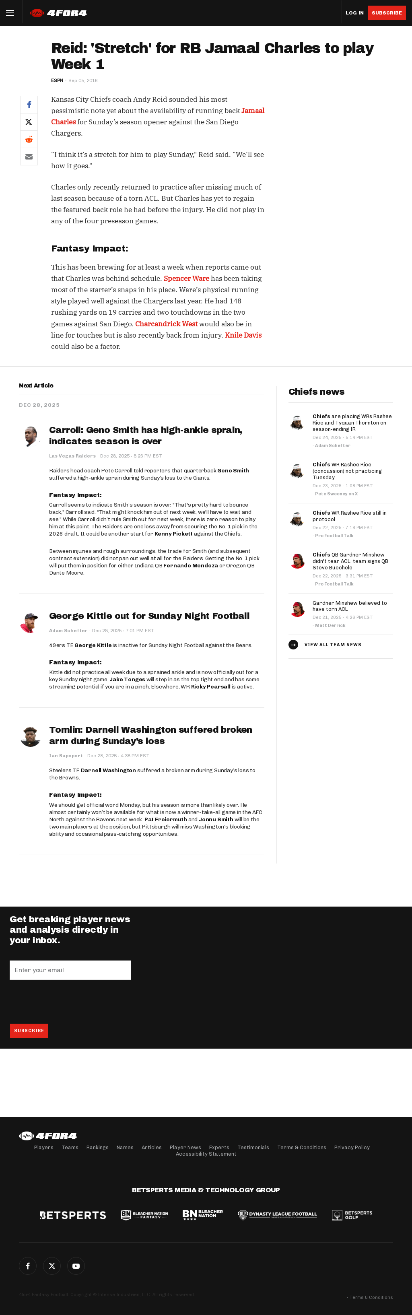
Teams (70, 1147)
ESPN (57, 80)
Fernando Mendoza (190, 565)
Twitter (52, 1266)
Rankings (98, 1147)
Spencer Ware (186, 278)
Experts (219, 1147)
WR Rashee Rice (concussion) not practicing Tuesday (347, 471)
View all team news (333, 644)
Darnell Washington (108, 770)
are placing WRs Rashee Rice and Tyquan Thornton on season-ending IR (352, 422)
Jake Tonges (127, 679)
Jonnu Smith (216, 819)
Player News (185, 1147)
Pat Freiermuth (165, 819)
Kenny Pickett (173, 533)
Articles (152, 1147)
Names (125, 1147)
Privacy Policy (352, 1147)
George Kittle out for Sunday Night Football (149, 616)
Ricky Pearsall (211, 686)
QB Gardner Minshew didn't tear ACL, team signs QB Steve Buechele (350, 561)
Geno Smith (233, 470)
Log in (355, 13)
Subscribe (387, 12)
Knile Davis (243, 335)
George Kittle (92, 645)
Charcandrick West (166, 323)
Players (44, 1147)
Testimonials (253, 1147)
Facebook (27, 1266)
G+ (76, 1266)
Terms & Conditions (301, 1147)
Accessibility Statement (206, 1154)
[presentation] (71, 1001)
